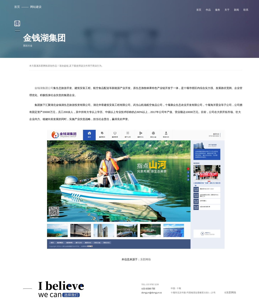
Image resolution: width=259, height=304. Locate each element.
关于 (227, 9)
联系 (245, 9)
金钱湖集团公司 (44, 87)
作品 (208, 9)
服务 (217, 9)
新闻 (236, 9)
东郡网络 (145, 259)
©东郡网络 (230, 292)
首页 (17, 6)
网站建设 (36, 6)
